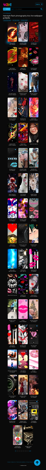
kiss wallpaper (16, 20)
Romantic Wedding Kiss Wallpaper (12, 119)
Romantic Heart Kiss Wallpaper (23, 346)
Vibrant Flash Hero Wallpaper (23, 69)
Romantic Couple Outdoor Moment (23, 170)
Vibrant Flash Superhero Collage (23, 144)
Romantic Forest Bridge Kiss (12, 321)
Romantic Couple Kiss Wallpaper (23, 220)
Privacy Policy (29, 462)
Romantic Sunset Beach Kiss (23, 396)
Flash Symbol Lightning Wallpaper (12, 69)
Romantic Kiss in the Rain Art (23, 119)
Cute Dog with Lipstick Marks (23, 195)
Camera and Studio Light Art (23, 270)
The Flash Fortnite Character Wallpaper (12, 94)
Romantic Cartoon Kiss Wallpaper (12, 220)
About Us (13, 462)
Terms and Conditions (20, 462)
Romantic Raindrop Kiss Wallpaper (33, 94)
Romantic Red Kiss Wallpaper (34, 44)
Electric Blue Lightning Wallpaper (12, 270)
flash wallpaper (7, 20)
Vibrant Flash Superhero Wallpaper (34, 119)
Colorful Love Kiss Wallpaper (23, 296)
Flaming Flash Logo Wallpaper (12, 44)
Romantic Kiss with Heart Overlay (33, 170)
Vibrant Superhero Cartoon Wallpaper (12, 195)
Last (30, 451)
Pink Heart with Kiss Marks (34, 346)
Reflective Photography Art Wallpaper (12, 371)
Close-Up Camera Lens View (12, 396)
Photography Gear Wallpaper (34, 422)
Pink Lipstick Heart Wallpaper (12, 346)
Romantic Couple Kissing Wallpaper (23, 44)
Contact (8, 462)
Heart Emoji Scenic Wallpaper (12, 245)
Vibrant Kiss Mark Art (34, 144)
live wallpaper (24, 20)
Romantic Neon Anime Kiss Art (12, 422)
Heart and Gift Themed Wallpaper (33, 296)
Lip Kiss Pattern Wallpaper (23, 321)
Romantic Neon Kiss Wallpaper (12, 170)
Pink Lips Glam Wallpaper (34, 371)
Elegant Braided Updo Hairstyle (34, 195)
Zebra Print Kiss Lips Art (12, 295)
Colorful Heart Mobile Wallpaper (17, 447)
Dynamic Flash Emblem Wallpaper (12, 144)
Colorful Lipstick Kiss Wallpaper (34, 69)
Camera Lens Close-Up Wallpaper (23, 245)
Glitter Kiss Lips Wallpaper (34, 220)
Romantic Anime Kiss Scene (34, 245)
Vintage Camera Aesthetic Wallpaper (23, 422)
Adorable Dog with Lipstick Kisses (23, 94)
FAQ (34, 462)
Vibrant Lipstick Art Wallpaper (34, 270)
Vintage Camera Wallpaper (28, 447)
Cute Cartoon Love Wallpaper (23, 371)
